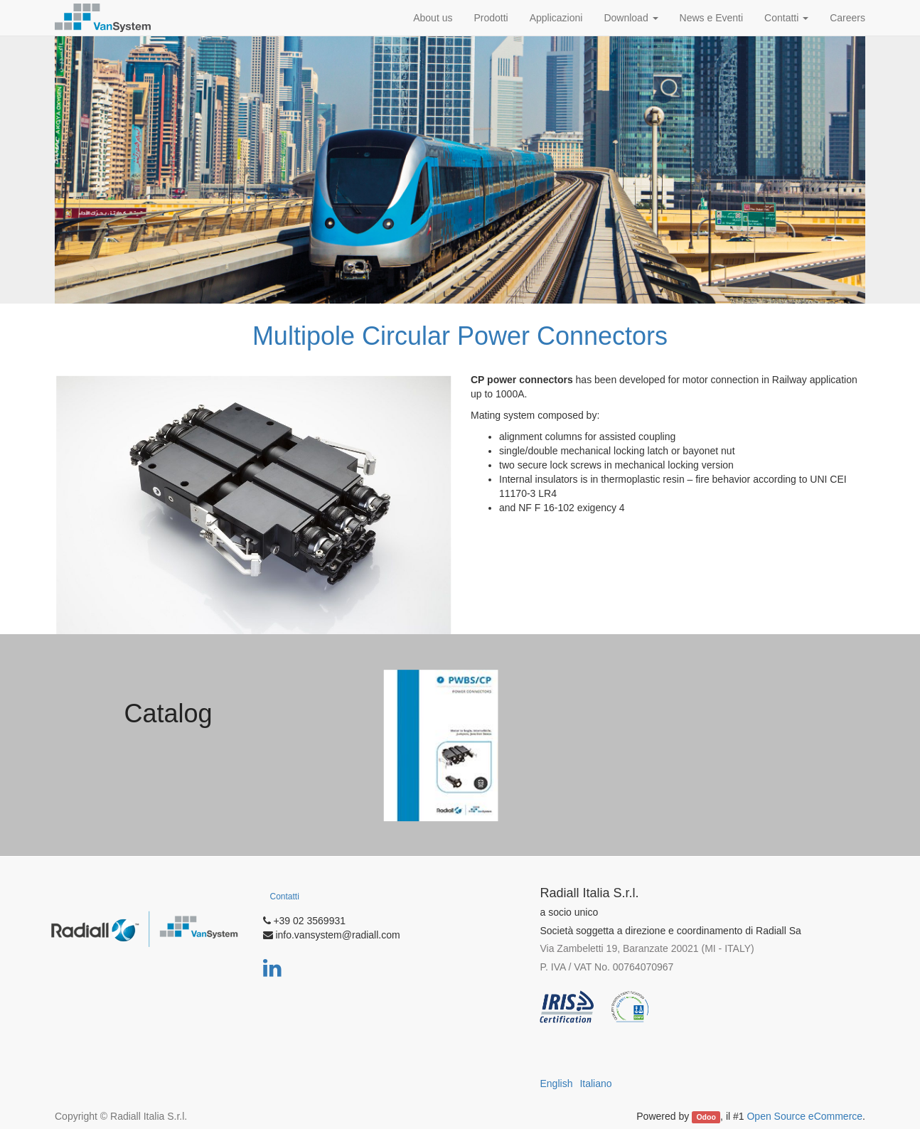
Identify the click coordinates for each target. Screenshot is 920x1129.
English (556, 1083)
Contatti (284, 896)
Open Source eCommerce (804, 1116)
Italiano (595, 1083)
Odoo (705, 1117)
